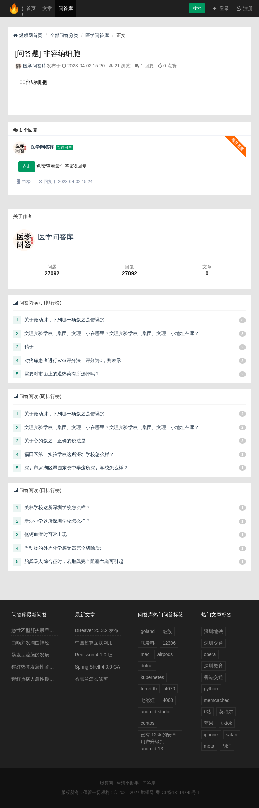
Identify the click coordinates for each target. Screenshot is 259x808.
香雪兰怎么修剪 (91, 679)
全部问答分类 (64, 35)
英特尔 (226, 711)
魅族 (167, 631)
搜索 (197, 8)
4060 (168, 700)
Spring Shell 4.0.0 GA (97, 667)
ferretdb (149, 688)
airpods (165, 654)
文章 (47, 8)
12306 (169, 643)
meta (209, 746)
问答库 (66, 8)
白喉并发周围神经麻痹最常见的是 (46, 642)
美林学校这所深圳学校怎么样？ (57, 507)
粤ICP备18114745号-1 (178, 792)
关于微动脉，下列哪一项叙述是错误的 (64, 319)
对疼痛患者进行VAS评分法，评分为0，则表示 (72, 360)
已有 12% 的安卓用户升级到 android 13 (158, 741)
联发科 (148, 643)
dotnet (147, 666)
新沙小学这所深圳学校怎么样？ (57, 521)
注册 (244, 8)
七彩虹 (148, 700)
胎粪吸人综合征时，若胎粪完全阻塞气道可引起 (73, 561)
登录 (220, 8)
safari (231, 734)
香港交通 (213, 677)
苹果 (208, 723)
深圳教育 (213, 666)
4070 (170, 688)
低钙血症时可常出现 (45, 534)
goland (148, 631)
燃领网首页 (27, 35)
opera (210, 654)
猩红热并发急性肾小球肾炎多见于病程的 (53, 667)
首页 (31, 8)
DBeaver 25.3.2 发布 (96, 630)
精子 (29, 346)
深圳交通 (213, 643)
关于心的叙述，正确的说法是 (55, 440)
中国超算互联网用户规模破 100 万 (111, 642)
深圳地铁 (213, 631)
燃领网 (106, 783)
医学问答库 (97, 35)
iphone (211, 734)
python (211, 688)
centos (147, 723)
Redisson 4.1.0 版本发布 (100, 654)
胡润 (227, 746)
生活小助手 (128, 783)
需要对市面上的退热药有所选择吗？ (62, 373)
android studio (155, 711)
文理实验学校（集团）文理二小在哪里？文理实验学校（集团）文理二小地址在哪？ (111, 333)
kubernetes (152, 677)
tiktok (226, 723)
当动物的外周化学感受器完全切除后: (62, 548)
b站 (207, 711)
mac (145, 654)
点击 (27, 166)
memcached (217, 700)
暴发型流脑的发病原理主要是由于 (46, 654)
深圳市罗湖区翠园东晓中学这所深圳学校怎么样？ (76, 467)
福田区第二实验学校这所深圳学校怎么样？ (69, 454)
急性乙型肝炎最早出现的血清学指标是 (51, 630)
